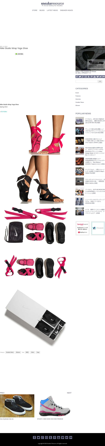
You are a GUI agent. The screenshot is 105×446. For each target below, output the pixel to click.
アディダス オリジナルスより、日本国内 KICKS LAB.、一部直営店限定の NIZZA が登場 (95, 181)
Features (78, 96)
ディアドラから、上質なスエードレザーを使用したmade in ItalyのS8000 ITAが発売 (95, 171)
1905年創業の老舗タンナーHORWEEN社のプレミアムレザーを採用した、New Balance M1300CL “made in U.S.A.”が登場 (95, 161)
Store (34, 10)
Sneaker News (10, 352)
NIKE (27, 352)
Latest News (52, 10)
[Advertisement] (52, 29)
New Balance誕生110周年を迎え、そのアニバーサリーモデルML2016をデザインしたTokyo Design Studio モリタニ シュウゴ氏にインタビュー (94, 151)
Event (77, 93)
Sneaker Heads (66, 10)
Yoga (38, 352)
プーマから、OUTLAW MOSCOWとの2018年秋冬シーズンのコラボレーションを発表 (95, 191)
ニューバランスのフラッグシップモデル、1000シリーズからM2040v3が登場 (95, 201)
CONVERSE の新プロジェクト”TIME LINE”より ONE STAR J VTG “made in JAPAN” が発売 (94, 140)
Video (32, 352)
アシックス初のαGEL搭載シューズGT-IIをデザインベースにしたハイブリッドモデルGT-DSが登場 (95, 130)
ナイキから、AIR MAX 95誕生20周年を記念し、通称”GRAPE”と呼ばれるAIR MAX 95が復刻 (95, 120)
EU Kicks (4, 111)
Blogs (42, 10)
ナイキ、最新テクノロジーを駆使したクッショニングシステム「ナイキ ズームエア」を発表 (95, 211)
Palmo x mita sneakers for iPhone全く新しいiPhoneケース (90, 71)
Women (18, 352)
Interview (78, 99)
